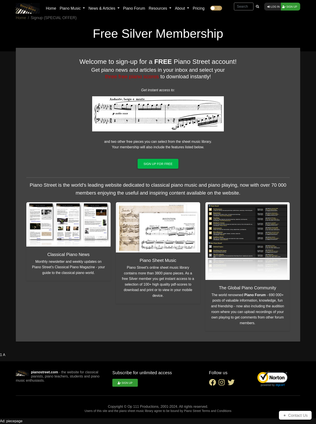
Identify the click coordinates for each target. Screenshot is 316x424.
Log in (273, 6)
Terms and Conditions (216, 411)
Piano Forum (134, 8)
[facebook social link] (214, 384)
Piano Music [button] (71, 8)
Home (51, 8)
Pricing (199, 8)
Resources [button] (158, 8)
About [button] (180, 8)
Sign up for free (158, 164)
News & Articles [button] (102, 8)
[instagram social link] (223, 384)
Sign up (289, 6)
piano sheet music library (136, 411)
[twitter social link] (232, 384)
